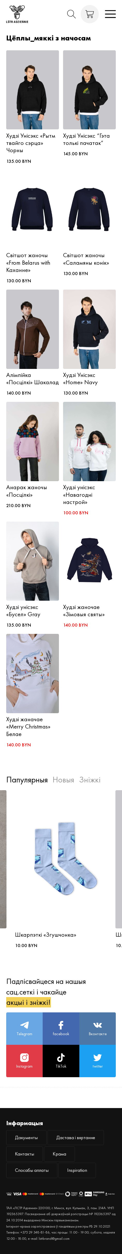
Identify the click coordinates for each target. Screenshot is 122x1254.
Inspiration (77, 1170)
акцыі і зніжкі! (28, 1002)
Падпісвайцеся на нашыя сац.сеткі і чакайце (46, 991)
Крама (59, 1154)
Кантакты (24, 1154)
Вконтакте (98, 1028)
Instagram (24, 1061)
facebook (61, 1028)
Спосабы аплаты (32, 1170)
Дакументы (26, 1137)
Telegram (24, 1028)
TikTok (61, 1061)
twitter (98, 1061)
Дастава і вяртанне (75, 1137)
